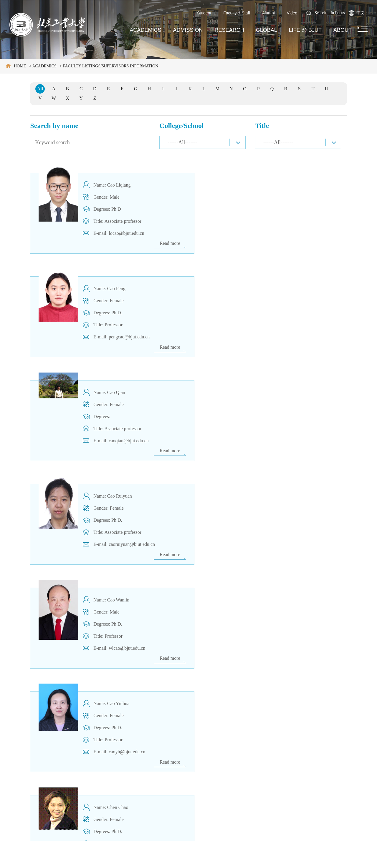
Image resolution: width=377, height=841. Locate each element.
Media (12, 782)
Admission (188, 30)
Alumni (268, 13)
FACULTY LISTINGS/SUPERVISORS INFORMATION (110, 66)
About (342, 30)
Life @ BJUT (305, 30)
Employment (19, 769)
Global (266, 30)
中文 (360, 13)
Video (292, 13)
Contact (14, 796)
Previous (161, 698)
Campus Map (20, 755)
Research (229, 30)
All (40, 88)
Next (235, 698)
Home (20, 66)
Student (204, 13)
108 (222, 698)
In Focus (337, 13)
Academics (145, 30)
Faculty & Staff (236, 13)
